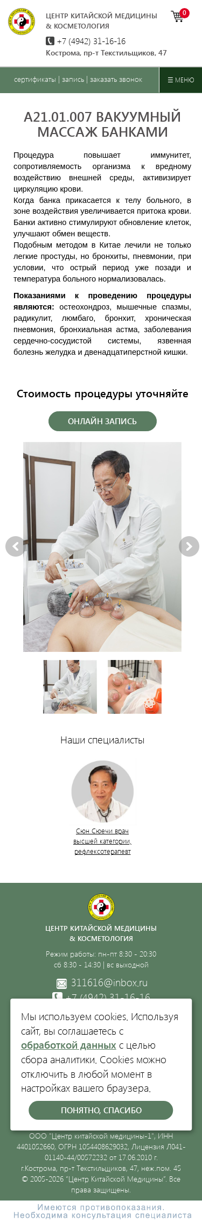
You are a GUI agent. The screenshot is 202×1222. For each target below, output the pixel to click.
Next (189, 547)
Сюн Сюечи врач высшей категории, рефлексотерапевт (102, 840)
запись (73, 79)
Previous (15, 547)
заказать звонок (116, 79)
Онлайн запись (102, 421)
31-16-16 (101, 997)
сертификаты (35, 79)
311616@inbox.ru (101, 982)
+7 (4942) (86, 40)
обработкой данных (68, 1044)
